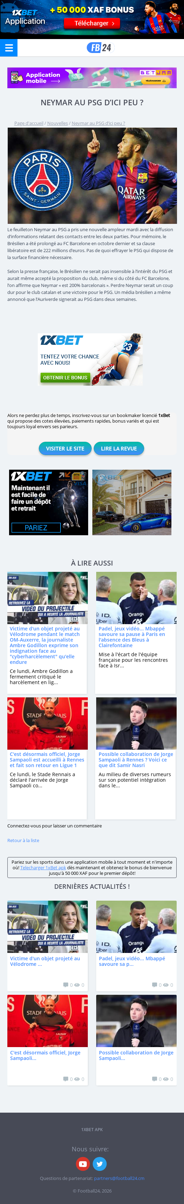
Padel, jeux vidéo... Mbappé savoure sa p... (132, 961)
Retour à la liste (23, 840)
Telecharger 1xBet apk (43, 867)
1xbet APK (92, 1130)
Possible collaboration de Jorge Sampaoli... (136, 1055)
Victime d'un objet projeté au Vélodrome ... (45, 961)
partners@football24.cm (119, 1178)
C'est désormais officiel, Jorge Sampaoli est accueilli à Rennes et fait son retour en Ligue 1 (47, 759)
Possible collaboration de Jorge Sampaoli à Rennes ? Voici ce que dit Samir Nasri (136, 759)
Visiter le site (65, 448)
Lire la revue (119, 448)
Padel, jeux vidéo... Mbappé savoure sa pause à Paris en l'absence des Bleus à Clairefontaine (132, 637)
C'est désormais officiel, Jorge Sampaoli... (45, 1055)
